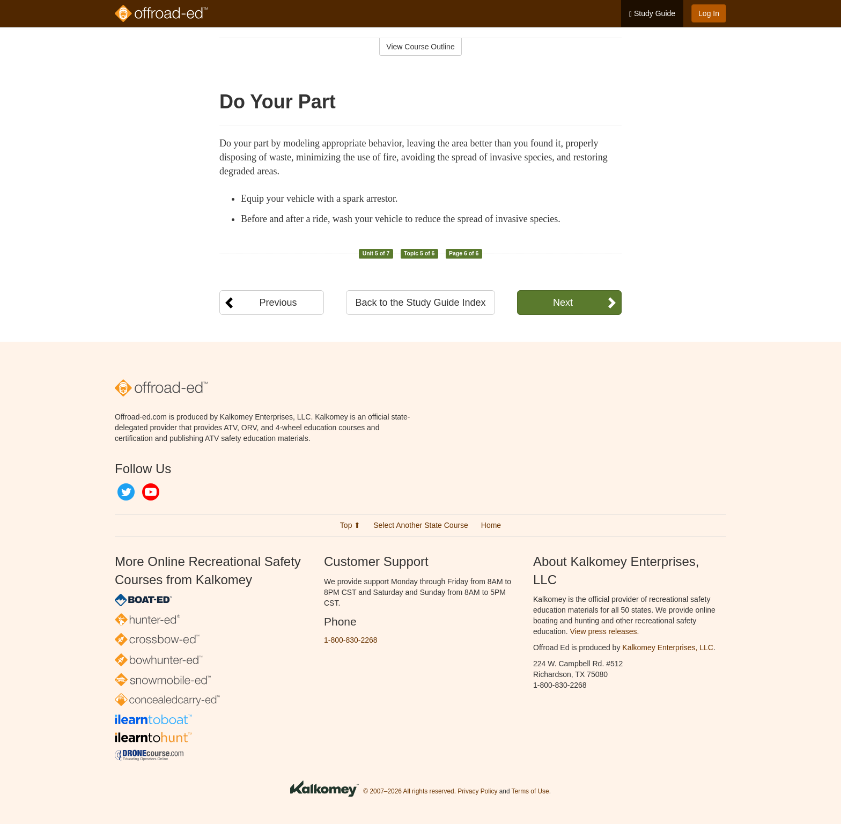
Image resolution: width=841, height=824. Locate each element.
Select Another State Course (420, 525)
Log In (708, 13)
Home (491, 525)
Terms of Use (530, 791)
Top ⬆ (350, 525)
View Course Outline (420, 46)
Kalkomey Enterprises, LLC (667, 647)
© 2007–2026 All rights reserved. (409, 791)
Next (563, 302)
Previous (278, 302)
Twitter (126, 492)
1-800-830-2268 (351, 640)
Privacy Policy (477, 791)
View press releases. (604, 631)
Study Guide (652, 13)
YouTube (150, 492)
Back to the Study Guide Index (420, 302)
